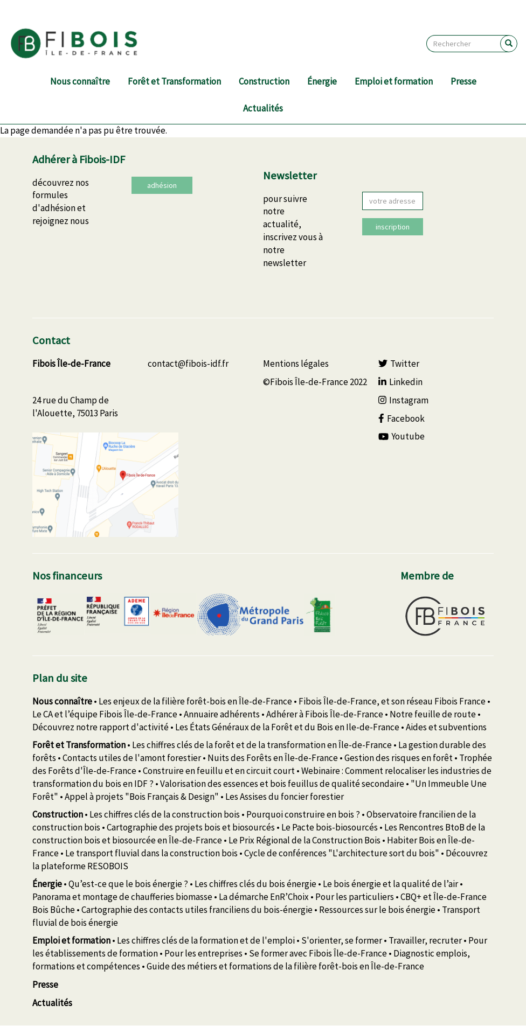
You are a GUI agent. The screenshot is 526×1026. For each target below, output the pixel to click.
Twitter (398, 363)
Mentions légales (296, 363)
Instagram (403, 400)
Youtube (401, 436)
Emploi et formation (394, 81)
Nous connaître (80, 81)
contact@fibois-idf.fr (188, 363)
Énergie (322, 81)
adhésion (162, 185)
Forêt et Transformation (174, 81)
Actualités (263, 108)
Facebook (401, 418)
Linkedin (400, 382)
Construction (264, 81)
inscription (393, 227)
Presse (463, 81)
